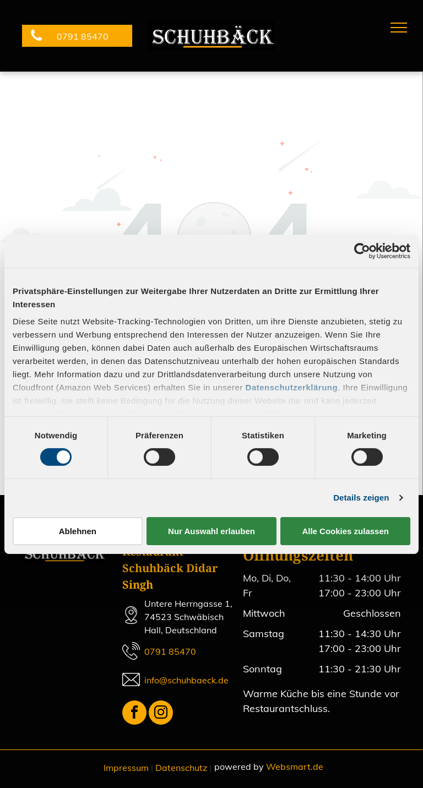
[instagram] (161, 713)
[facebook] (134, 713)
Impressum (126, 767)
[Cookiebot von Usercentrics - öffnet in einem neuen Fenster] (362, 250)
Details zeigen (361, 497)
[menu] (398, 27)
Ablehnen (77, 531)
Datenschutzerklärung (292, 387)
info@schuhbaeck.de (186, 680)
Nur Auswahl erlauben (211, 531)
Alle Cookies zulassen (345, 531)
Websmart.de (294, 766)
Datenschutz (181, 767)
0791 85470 (170, 651)
